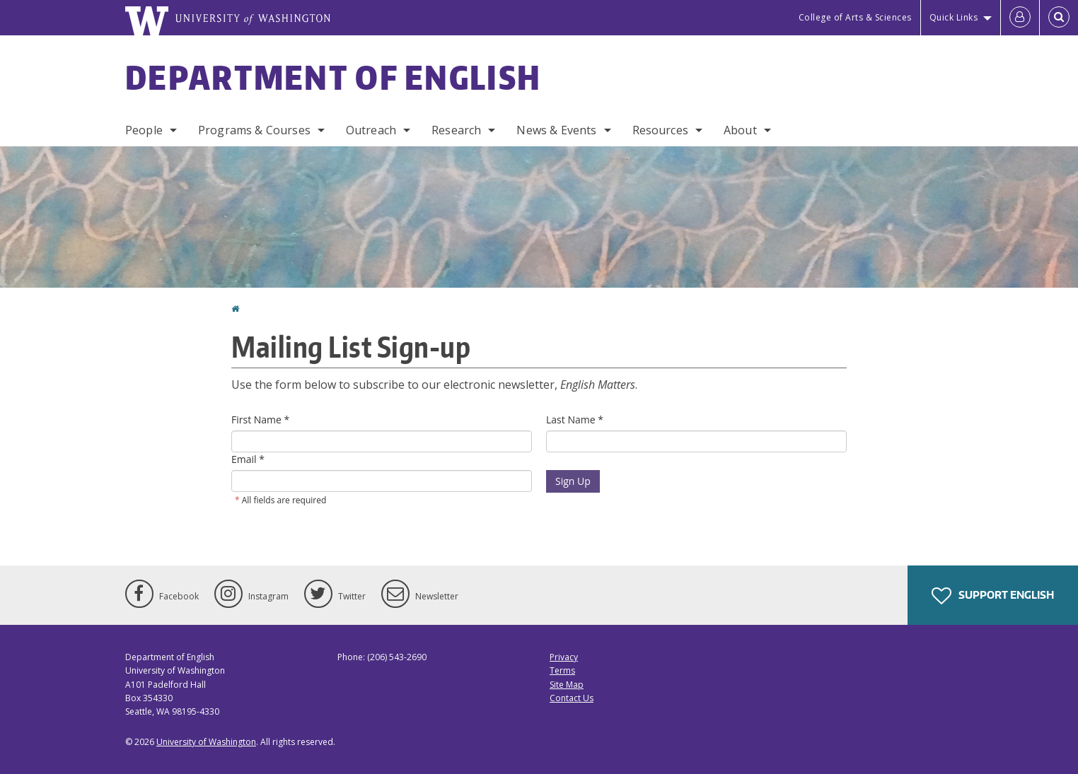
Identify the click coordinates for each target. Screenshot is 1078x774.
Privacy (564, 657)
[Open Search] (1059, 17)
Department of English (333, 77)
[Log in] (1020, 17)
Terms (562, 670)
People (144, 130)
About (740, 130)
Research (456, 130)
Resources (660, 130)
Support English (993, 596)
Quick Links (953, 17)
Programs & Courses (254, 130)
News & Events (556, 130)
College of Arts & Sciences (855, 17)
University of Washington (206, 742)
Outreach (371, 130)
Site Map (567, 685)
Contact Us (571, 698)
